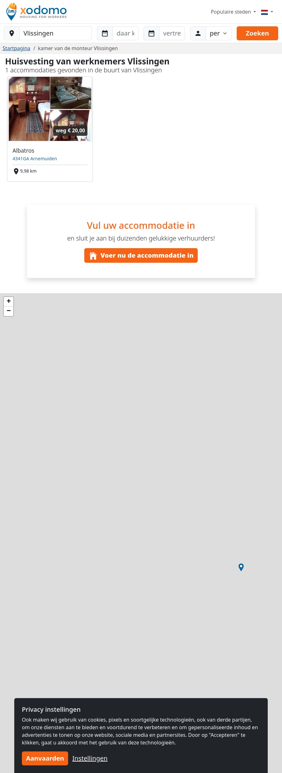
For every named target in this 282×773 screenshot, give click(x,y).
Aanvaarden (45, 758)
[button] (241, 567)
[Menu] (267, 11)
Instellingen (89, 758)
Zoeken (257, 33)
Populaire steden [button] (231, 11)
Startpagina (16, 48)
